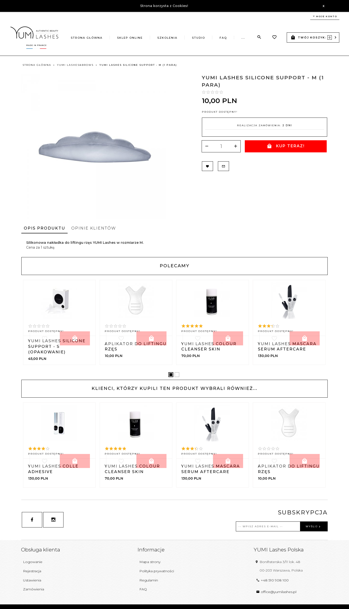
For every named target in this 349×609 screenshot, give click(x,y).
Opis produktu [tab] (44, 228)
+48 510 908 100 (272, 580)
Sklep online (130, 37)
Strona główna (87, 37)
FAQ (223, 37)
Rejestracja (32, 571)
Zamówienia (33, 589)
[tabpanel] (174, 245)
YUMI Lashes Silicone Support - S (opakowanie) (57, 346)
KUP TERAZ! (285, 146)
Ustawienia (32, 580)
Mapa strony (149, 562)
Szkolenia (167, 37)
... (243, 37)
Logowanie (32, 562)
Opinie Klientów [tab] (93, 228)
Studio (198, 37)
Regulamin (148, 580)
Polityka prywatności (156, 571)
